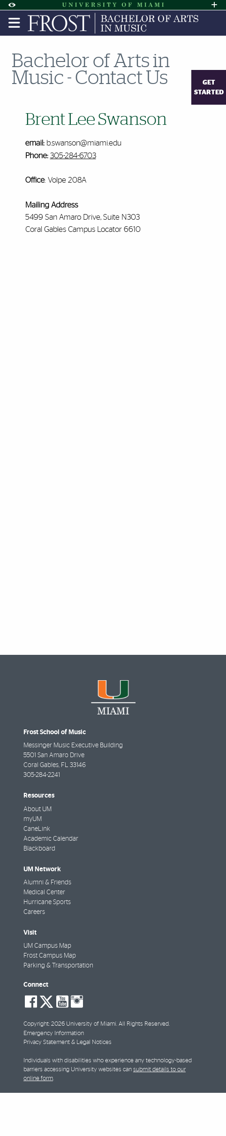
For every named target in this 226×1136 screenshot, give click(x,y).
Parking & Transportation (58, 965)
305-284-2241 (41, 775)
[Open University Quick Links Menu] (214, 5)
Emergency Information (53, 1033)
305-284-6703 (73, 156)
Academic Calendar (50, 839)
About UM (37, 809)
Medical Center (44, 892)
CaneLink (36, 829)
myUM (32, 819)
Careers (34, 912)
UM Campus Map (47, 946)
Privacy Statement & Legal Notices (67, 1042)
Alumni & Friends (47, 882)
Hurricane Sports (47, 902)
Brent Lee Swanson (96, 119)
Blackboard (39, 848)
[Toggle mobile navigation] (14, 23)
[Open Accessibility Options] (11, 5)
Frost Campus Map (49, 955)
